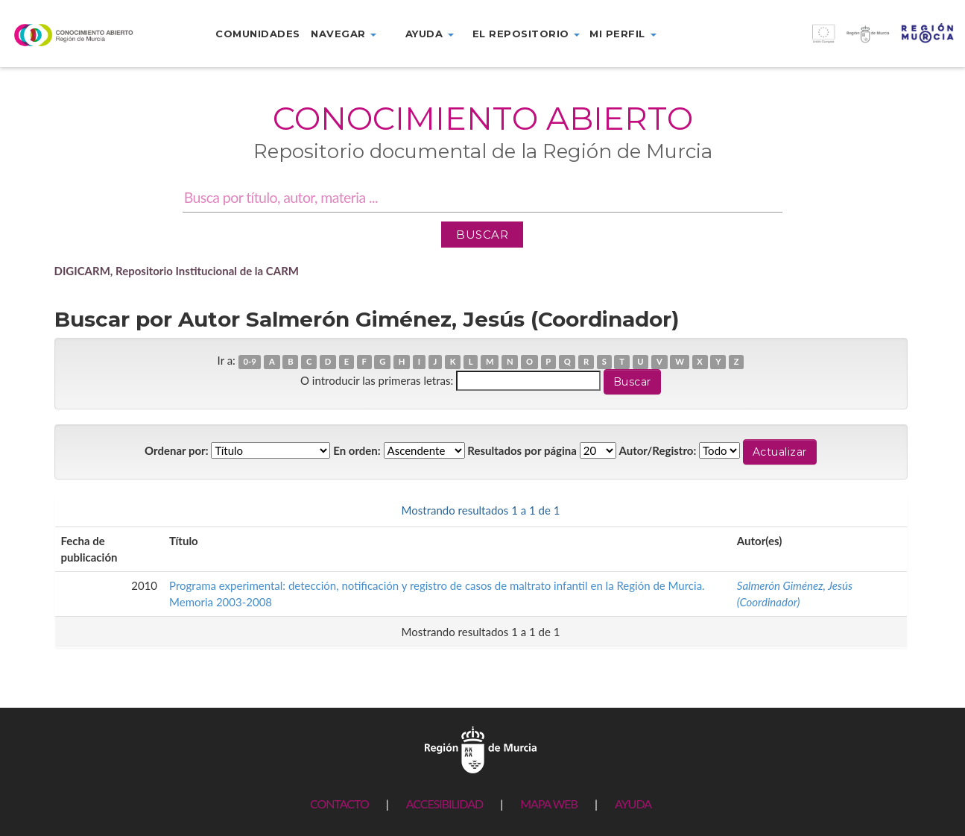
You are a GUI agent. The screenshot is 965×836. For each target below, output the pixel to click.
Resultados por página (522, 450)
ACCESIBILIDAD (444, 803)
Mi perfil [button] (622, 34)
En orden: (356, 450)
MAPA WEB (549, 803)
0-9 (249, 361)
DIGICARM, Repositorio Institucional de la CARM (177, 270)
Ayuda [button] (429, 34)
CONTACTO (339, 803)
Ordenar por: (177, 450)
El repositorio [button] (526, 34)
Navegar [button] (343, 34)
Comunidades (257, 34)
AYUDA (633, 803)
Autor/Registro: (658, 450)
